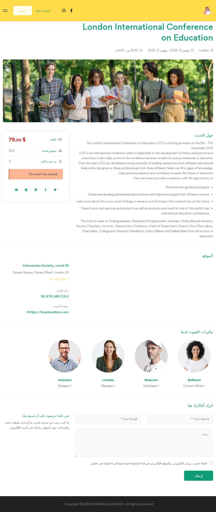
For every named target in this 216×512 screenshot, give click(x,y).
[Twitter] (55, 190)
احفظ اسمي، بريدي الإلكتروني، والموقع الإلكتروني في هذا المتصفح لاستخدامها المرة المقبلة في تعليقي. (148, 463)
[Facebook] (71, 10)
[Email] (16, 190)
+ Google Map (59, 279)
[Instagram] (63, 10)
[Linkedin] (36, 190)
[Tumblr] (26, 190)
